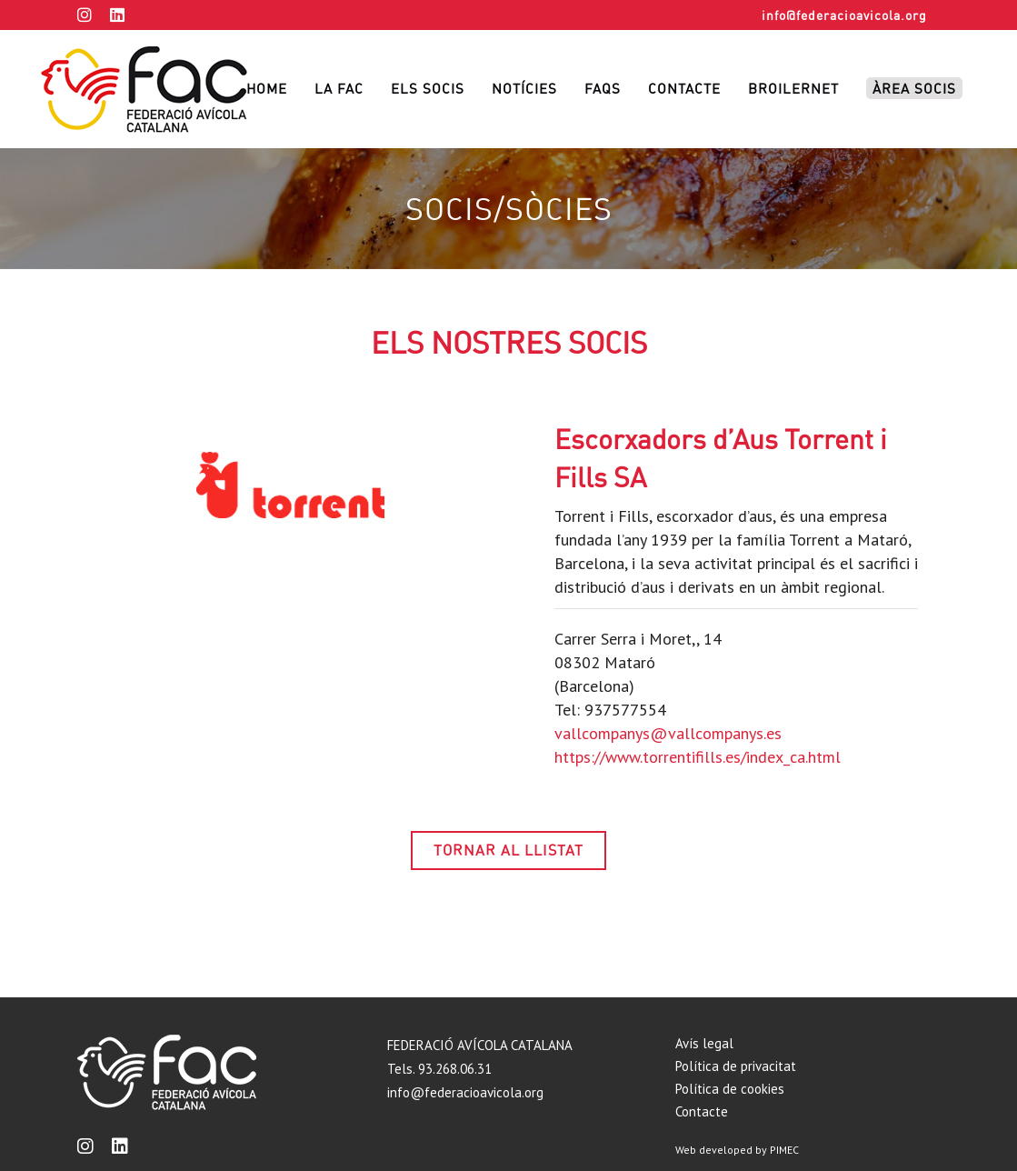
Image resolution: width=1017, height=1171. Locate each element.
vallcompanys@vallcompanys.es (668, 733)
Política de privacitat (735, 1066)
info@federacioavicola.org (844, 15)
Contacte (701, 1111)
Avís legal (704, 1043)
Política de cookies (729, 1088)
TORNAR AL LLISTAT (508, 850)
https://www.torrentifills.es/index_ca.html (697, 756)
